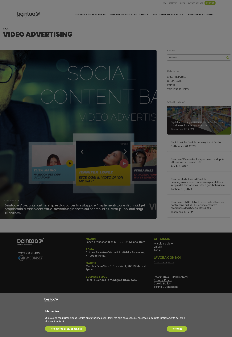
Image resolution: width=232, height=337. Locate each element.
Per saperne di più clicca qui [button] (66, 329)
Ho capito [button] (176, 329)
